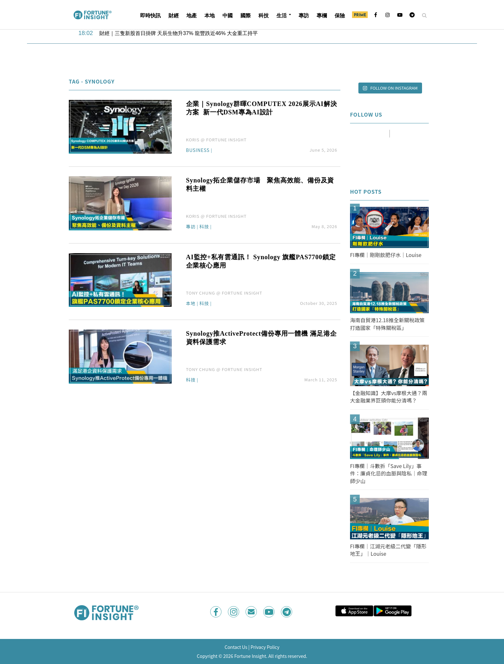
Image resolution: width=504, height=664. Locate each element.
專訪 (304, 15)
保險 (340, 15)
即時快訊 (150, 15)
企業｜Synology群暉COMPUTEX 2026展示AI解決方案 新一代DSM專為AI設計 (261, 108)
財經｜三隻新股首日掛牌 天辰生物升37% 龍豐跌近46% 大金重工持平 (178, 33)
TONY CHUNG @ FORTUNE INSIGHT (224, 293)
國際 (245, 15)
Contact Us (236, 647)
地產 (191, 15)
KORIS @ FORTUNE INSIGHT (216, 140)
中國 (227, 15)
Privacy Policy (264, 647)
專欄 (322, 15)
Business (198, 150)
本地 (209, 15)
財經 (173, 15)
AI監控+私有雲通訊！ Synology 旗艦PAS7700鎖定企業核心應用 (261, 261)
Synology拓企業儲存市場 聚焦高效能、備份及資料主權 (260, 184)
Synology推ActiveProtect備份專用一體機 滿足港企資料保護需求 (261, 337)
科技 (263, 15)
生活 (281, 15)
